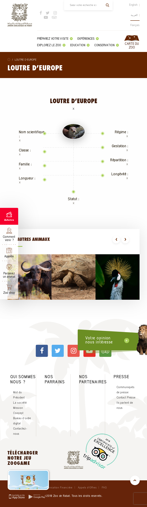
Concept (18, 413)
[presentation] (116, 239)
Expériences (88, 38)
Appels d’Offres (87, 487)
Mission (18, 407)
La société (20, 402)
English (133, 4)
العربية (134, 14)
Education (80, 45)
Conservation (106, 45)
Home (8, 59)
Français (135, 25)
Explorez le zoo (51, 45)
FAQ (104, 487)
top (135, 480)
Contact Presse (126, 397)
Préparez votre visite (55, 38)
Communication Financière (56, 487)
